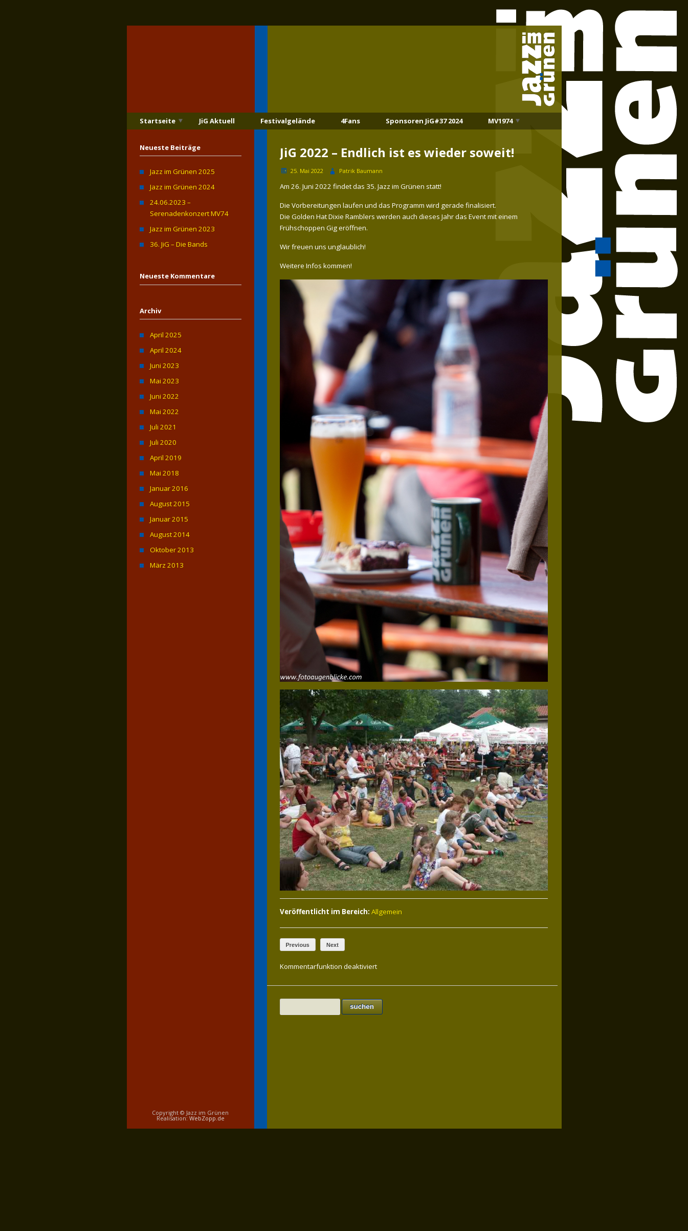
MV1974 (500, 120)
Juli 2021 (163, 426)
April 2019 (166, 457)
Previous (297, 945)
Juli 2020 (163, 442)
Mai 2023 (164, 380)
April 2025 (166, 334)
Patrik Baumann (361, 171)
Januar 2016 (169, 488)
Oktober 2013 (172, 549)
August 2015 (170, 503)
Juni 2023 (164, 365)
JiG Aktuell (217, 120)
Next (332, 945)
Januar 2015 (169, 519)
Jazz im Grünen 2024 (182, 186)
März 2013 (167, 565)
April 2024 (166, 350)
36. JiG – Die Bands (179, 244)
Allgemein (386, 911)
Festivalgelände (287, 120)
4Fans (350, 120)
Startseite (157, 120)
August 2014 (170, 534)
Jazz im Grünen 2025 (182, 171)
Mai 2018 (164, 473)
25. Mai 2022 (307, 171)
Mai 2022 (164, 411)
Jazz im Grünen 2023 (182, 228)
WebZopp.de (207, 1118)
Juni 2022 (164, 396)
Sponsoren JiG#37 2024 (424, 120)
